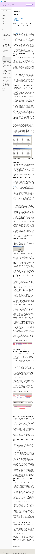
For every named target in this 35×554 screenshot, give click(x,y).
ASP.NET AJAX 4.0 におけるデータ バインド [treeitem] (7, 68)
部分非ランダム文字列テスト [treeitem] (7, 75)
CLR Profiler (15, 19)
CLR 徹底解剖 (15, 15)
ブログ (12, 552)
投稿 (15, 552)
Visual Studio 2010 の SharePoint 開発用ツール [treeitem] (6, 35)
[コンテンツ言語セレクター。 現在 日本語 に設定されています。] (2, 550)
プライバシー (19, 552)
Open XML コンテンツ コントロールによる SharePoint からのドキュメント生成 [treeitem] (7, 41)
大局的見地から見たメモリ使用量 (18, 18)
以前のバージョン (7, 552)
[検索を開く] (29, 1)
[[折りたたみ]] (11, 8)
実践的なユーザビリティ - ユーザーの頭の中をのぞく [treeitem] (7, 81)
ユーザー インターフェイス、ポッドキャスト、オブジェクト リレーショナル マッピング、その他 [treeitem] (7, 55)
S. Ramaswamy (16, 30)
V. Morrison (25, 30)
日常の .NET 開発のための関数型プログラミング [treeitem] (7, 71)
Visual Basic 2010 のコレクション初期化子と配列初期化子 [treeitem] (7, 62)
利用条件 (16, 553)
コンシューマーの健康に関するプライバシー (7, 553)
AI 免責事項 (2, 552)
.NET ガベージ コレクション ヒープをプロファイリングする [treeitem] (7, 58)
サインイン (32, 1)
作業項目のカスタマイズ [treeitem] (6, 73)
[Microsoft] (1, 1)
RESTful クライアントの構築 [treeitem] (7, 77)
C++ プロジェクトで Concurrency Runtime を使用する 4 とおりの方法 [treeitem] (7, 84)
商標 (19, 553)
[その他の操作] (33, 9)
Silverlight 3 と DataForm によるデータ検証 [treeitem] (7, 66)
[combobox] (6, 10)
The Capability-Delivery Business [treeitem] (6, 51)
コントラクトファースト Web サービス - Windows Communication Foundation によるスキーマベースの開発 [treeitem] (7, 46)
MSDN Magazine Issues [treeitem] (5, 12)
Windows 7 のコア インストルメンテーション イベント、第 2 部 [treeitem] (7, 38)
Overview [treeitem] (3, 15)
